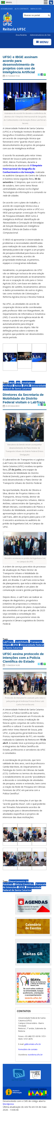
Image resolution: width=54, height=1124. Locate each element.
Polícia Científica (24, 895)
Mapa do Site (36, 9)
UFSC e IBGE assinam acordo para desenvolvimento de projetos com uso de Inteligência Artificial (22, 65)
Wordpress (8, 1115)
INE (18, 384)
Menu (42, 42)
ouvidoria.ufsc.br (35, 1066)
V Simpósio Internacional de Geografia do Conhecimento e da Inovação (22, 170)
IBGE (11, 384)
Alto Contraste (22, 9)
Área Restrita (21, 35)
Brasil (9, 2)
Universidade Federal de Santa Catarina (24, 389)
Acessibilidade (7, 9)
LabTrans (8, 648)
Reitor (18, 387)
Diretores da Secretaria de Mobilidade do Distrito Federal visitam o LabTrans (24, 402)
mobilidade (21, 648)
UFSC (26, 387)
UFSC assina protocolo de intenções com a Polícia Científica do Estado (22, 667)
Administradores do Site (40, 35)
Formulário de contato (27, 1061)
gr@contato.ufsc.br (32, 1055)
